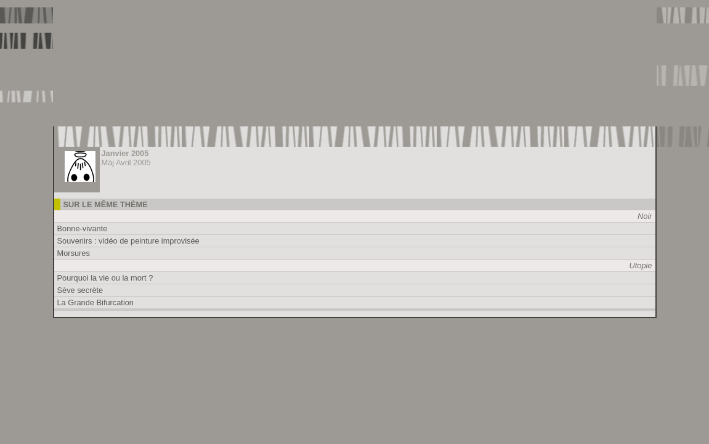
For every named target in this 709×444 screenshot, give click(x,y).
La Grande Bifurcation (95, 302)
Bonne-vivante (82, 228)
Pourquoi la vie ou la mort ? (105, 277)
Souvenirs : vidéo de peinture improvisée (128, 240)
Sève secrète (80, 290)
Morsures (73, 253)
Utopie (641, 265)
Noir (645, 216)
